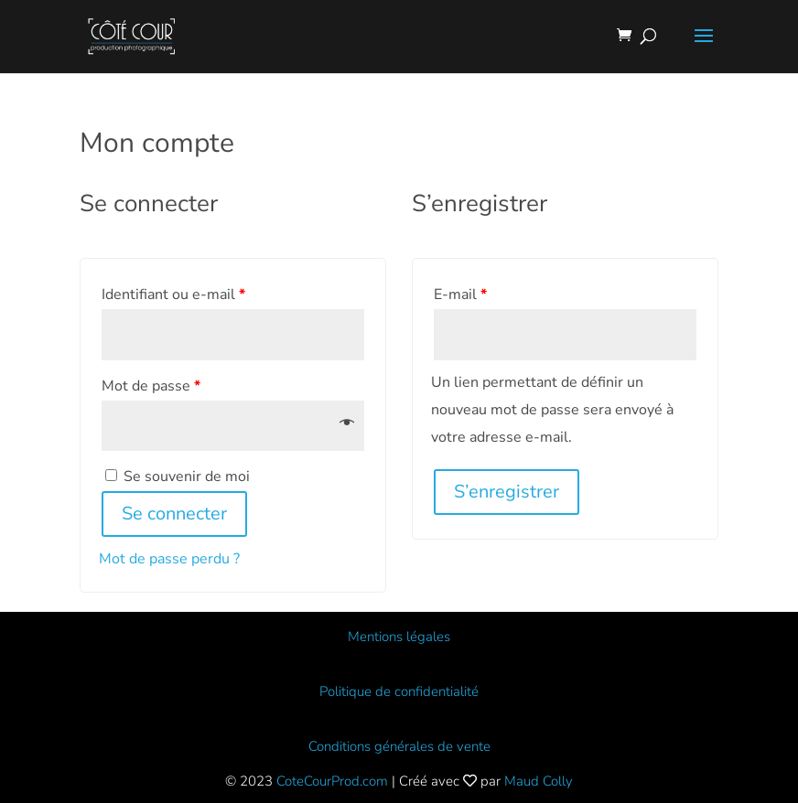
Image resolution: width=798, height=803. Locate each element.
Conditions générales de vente (399, 746)
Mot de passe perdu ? (169, 559)
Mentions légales (399, 636)
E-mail (460, 294)
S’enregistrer (506, 491)
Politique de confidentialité (399, 691)
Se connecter (174, 513)
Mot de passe (151, 386)
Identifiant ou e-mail (173, 294)
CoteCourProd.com (332, 781)
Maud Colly (538, 781)
